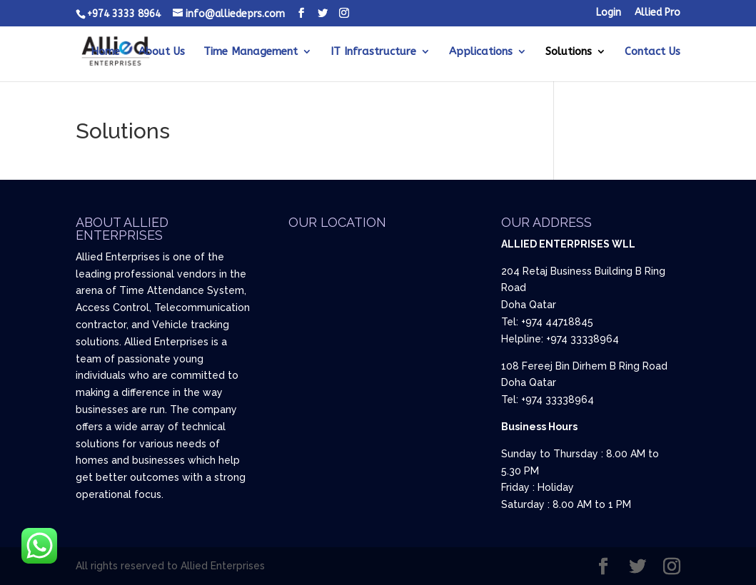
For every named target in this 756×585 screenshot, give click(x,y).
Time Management (250, 52)
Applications (481, 52)
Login (608, 13)
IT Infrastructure (373, 52)
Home (105, 52)
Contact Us (652, 52)
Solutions (568, 52)
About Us (161, 52)
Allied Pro (657, 13)
